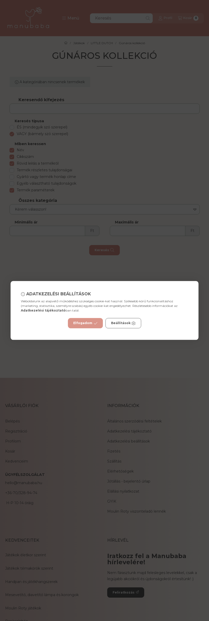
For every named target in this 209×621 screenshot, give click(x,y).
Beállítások (123, 323)
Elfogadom (85, 323)
